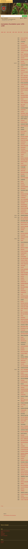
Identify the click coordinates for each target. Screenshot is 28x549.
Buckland (22, 349)
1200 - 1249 (14, 32)
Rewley (22, 373)
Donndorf (22, 43)
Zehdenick (23, 70)
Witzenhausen (23, 340)
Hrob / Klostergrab (24, 385)
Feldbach (22, 106)
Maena (22, 392)
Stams (22, 315)
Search (24, 16)
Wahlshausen (23, 454)
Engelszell (23, 469)
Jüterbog (22, 387)
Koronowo (23, 143)
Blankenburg (23, 39)
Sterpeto (22, 183)
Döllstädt (22, 435)
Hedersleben (23, 109)
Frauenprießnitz (24, 45)
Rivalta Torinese (24, 122)
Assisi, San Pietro (24, 38)
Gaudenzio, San (24, 138)
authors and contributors (5, 530)
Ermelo (22, 301)
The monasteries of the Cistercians (10, 515)
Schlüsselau (23, 394)
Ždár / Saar (23, 104)
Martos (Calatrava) (24, 125)
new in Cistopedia (4, 535)
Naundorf (22, 57)
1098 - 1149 (3, 32)
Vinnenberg (23, 149)
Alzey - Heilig (23, 217)
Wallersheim (23, 360)
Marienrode (23, 170)
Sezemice (22, 279)
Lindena (22, 111)
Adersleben (23, 265)
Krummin (22, 422)
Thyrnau (22, 86)
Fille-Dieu (22, 285)
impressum (3, 533)
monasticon (6, 18)
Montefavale (23, 147)
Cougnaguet (23, 197)
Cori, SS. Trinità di (24, 417)
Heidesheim (23, 48)
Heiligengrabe (23, 410)
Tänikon (22, 154)
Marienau (22, 249)
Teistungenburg (24, 204)
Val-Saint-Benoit (24, 68)
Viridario (22, 244)
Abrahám (22, 229)
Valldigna (22, 490)
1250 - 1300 (20, 32)
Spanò (22, 240)
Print (25, 18)
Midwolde (22, 174)
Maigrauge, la (23, 211)
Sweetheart (23, 317)
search (2, 542)
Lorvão (22, 52)
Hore (22, 310)
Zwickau (22, 458)
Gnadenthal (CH (24, 382)
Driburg (22, 496)
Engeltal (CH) (23, 292)
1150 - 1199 (9, 32)
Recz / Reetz (23, 404)
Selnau (22, 181)
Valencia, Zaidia (24, 206)
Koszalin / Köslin (24, 358)
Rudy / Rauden (23, 131)
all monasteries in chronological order (8, 19)
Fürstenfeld (23, 235)
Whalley (22, 483)
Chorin (22, 156)
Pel (21, 431)
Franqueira (23, 456)
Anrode (22, 267)
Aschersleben (23, 256)
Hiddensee (23, 478)
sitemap (2, 541)
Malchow (22, 488)
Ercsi (22, 91)
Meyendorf (23, 270)
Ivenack (22, 93)
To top (2, 506)
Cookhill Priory (24, 195)
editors (2, 532)
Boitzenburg (23, 290)
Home (21, 18)
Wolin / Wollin (23, 420)
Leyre (22, 294)
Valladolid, (23, 389)
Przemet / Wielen (24, 353)
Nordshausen (23, 152)
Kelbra (22, 73)
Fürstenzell (23, 330)
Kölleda (22, 245)
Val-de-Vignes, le (24, 100)
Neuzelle (22, 288)
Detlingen (22, 380)
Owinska (22, 61)
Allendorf (22, 254)
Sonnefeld (23, 202)
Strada (22, 66)
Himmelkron (23, 362)
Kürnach (22, 364)
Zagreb (22, 337)
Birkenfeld (23, 339)
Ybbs (22, 444)
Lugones (22, 479)
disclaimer (3, 534)
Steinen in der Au (24, 224)
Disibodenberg (23, 165)
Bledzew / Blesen (24, 161)
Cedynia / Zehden (24, 260)
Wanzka (22, 398)
